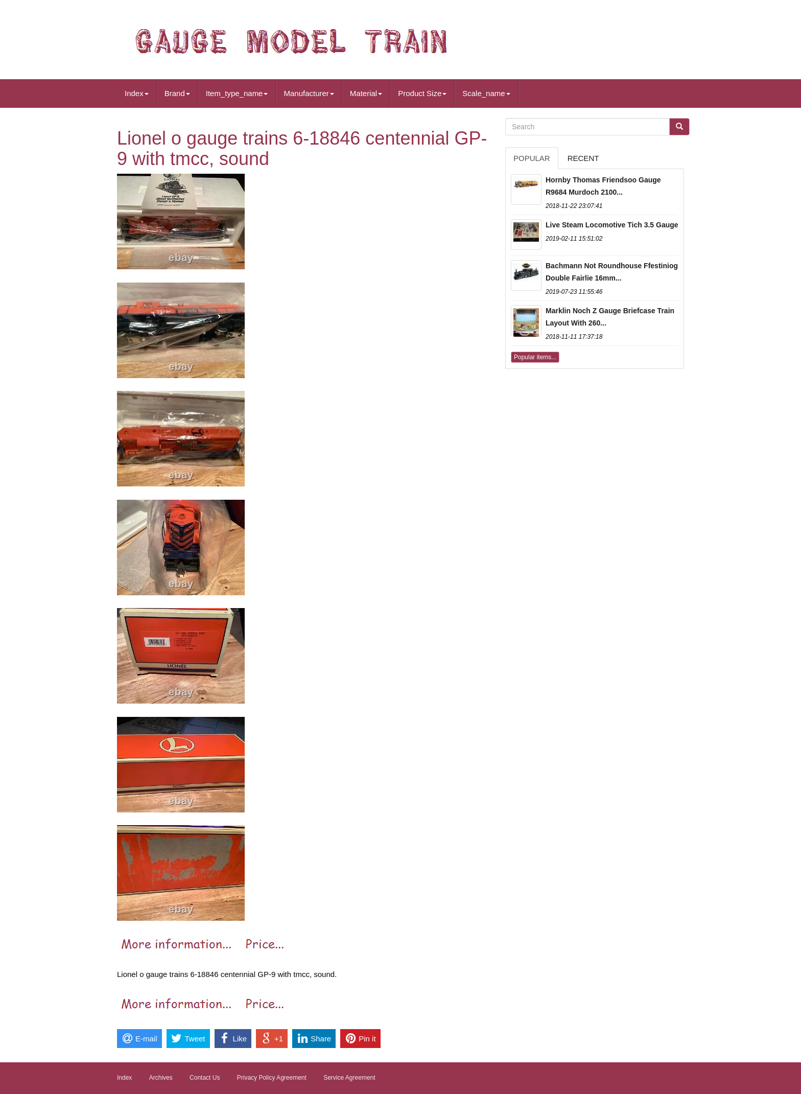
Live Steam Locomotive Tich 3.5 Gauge (612, 225)
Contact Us (205, 1077)
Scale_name (486, 93)
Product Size (422, 93)
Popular (531, 158)
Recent (583, 158)
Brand (177, 93)
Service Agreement (349, 1077)
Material (366, 93)
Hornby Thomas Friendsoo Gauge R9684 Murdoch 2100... (603, 186)
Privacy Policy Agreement (272, 1077)
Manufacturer (309, 93)
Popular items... (535, 357)
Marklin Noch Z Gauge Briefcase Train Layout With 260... (610, 317)
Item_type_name (237, 93)
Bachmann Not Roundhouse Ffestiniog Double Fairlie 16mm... (612, 272)
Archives (161, 1077)
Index (137, 93)
